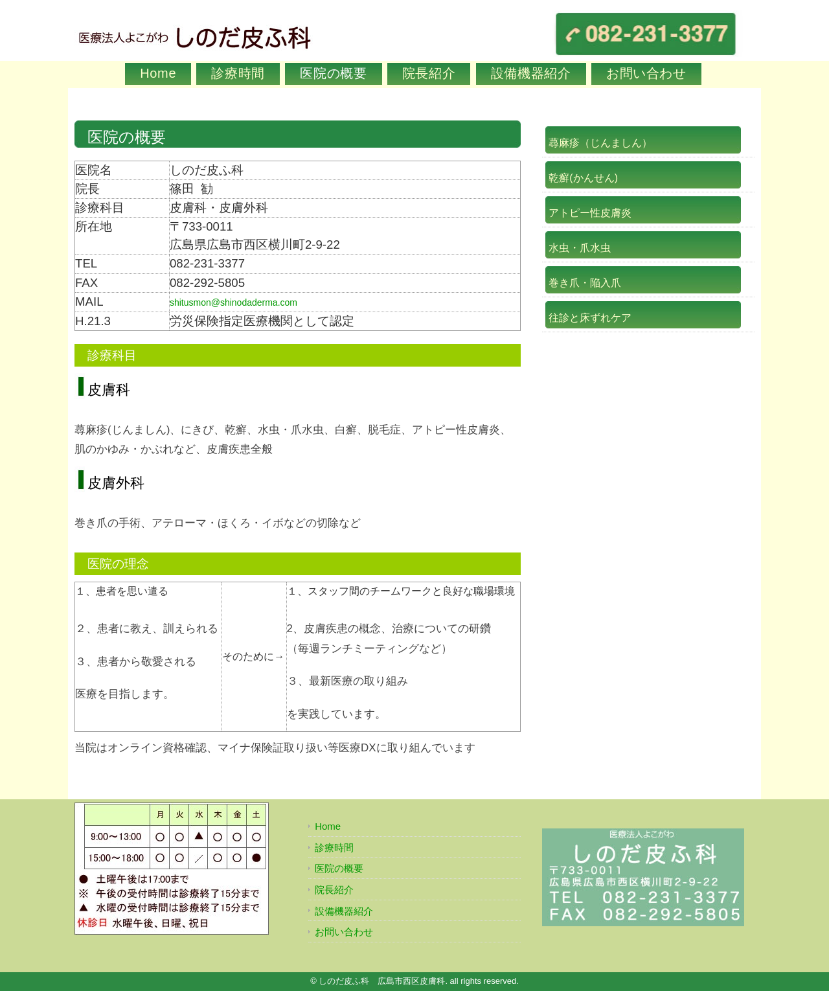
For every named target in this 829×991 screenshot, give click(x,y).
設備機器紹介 (531, 73)
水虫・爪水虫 (580, 247)
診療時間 (238, 73)
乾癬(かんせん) (583, 177)
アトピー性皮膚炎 (590, 212)
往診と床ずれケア (590, 317)
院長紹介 (429, 73)
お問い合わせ (646, 73)
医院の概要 (333, 73)
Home (158, 73)
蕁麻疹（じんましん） (600, 142)
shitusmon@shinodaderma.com (233, 302)
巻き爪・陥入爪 (585, 282)
